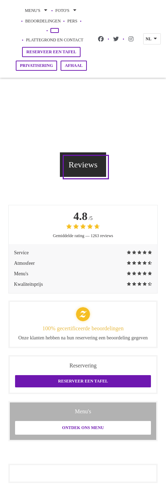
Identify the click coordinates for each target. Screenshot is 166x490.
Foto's (66, 10)
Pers (72, 21)
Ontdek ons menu (83, 427)
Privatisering (36, 65)
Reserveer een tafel (51, 51)
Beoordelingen (43, 21)
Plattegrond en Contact (54, 39)
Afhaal (74, 65)
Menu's (37, 10)
